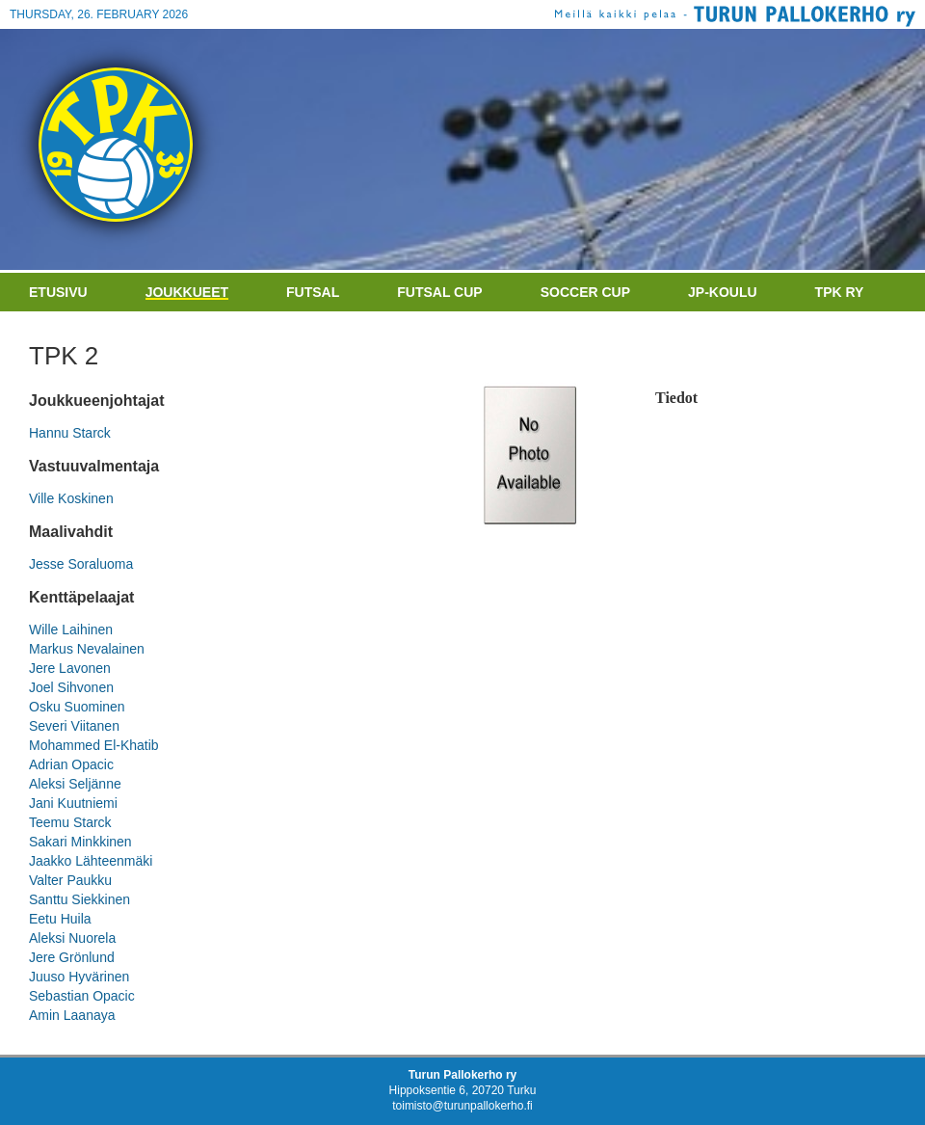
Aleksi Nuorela (72, 938)
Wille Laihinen (71, 629)
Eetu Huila (60, 918)
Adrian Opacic (71, 764)
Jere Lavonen (70, 668)
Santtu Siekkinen (79, 899)
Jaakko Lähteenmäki (90, 861)
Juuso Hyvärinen (79, 976)
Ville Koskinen (71, 498)
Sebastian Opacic (82, 996)
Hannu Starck (70, 433)
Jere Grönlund (72, 957)
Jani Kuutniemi (73, 803)
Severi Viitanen (74, 726)
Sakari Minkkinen (80, 841)
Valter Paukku (70, 880)
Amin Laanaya (72, 1015)
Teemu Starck (70, 822)
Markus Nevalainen (87, 648)
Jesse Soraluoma (81, 564)
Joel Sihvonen (71, 687)
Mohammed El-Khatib (94, 745)
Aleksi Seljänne (75, 783)
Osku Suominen (77, 706)
